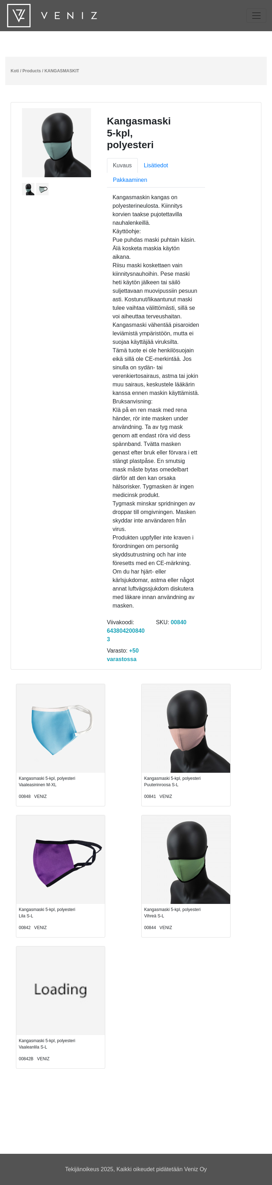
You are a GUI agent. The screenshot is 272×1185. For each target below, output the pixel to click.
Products (31, 70)
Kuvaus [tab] (122, 165)
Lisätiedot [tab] (156, 165)
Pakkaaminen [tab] (130, 180)
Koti (15, 70)
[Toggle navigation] (256, 16)
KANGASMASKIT (61, 70)
